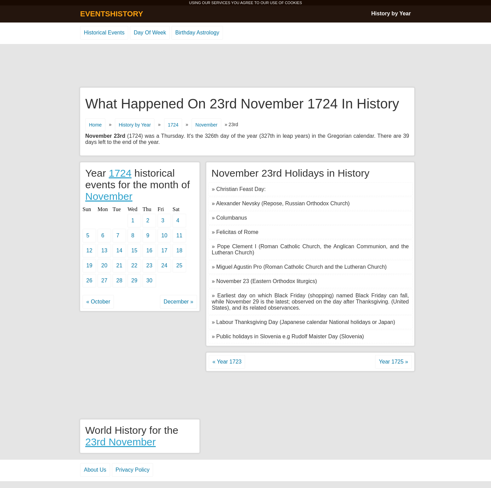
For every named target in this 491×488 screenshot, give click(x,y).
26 (89, 280)
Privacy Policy (133, 470)
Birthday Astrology (197, 32)
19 (89, 265)
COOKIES (293, 3)
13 (104, 250)
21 (119, 265)
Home (95, 125)
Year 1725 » (393, 362)
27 (104, 280)
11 (179, 235)
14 (119, 250)
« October (98, 302)
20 (104, 265)
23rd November (120, 441)
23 (149, 265)
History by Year (391, 13)
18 (179, 250)
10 (164, 235)
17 (164, 250)
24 (164, 265)
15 (134, 250)
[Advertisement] (245, 66)
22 (134, 265)
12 (89, 250)
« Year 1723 (226, 362)
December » (178, 302)
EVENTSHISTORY (111, 14)
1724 (173, 125)
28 (119, 280)
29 (134, 280)
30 (149, 280)
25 (179, 265)
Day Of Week (150, 32)
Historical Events (104, 32)
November (206, 125)
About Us (95, 470)
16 (149, 250)
